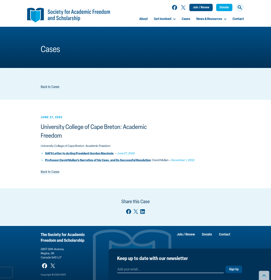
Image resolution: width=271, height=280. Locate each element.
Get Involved (162, 19)
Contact (238, 19)
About (143, 19)
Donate (224, 7)
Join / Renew (201, 7)
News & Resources (209, 19)
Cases (186, 19)
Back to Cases (50, 87)
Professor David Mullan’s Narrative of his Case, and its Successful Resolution (98, 160)
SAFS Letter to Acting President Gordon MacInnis (79, 153)
